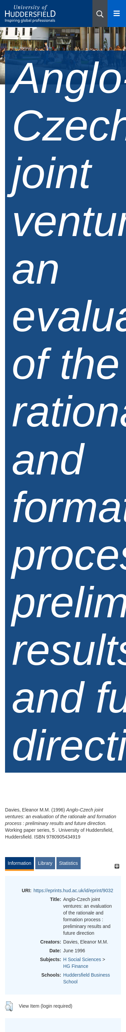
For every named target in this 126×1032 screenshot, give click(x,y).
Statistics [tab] (68, 863)
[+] (116, 866)
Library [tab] (45, 863)
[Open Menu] (117, 13)
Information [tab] (19, 863)
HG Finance (75, 966)
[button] (100, 13)
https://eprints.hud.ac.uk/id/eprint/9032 (73, 890)
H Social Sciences (82, 959)
